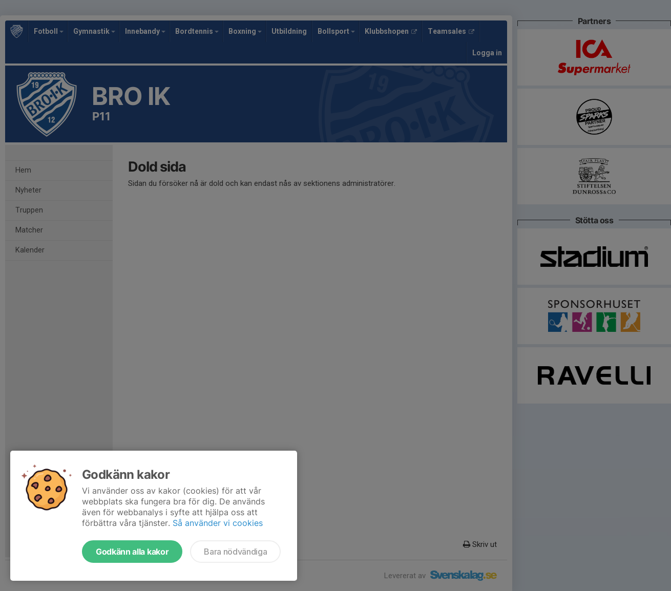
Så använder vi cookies (218, 523)
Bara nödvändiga (235, 551)
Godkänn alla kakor (132, 551)
